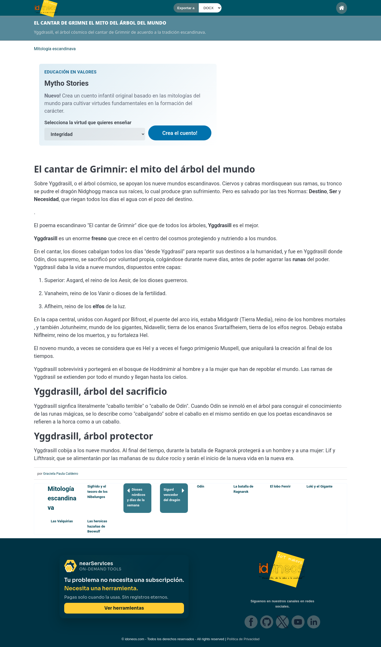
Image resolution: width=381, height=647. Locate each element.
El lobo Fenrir (280, 486)
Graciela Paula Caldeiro (60, 474)
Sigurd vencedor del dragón (174, 494)
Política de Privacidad (243, 639)
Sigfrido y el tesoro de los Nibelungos (97, 491)
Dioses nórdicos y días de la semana (136, 497)
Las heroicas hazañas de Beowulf (97, 526)
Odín (200, 486)
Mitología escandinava (61, 498)
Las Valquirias (62, 521)
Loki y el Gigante (319, 486)
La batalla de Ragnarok (243, 489)
